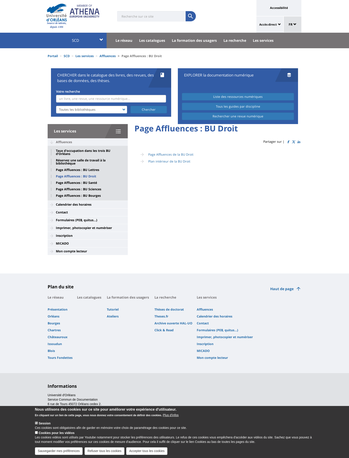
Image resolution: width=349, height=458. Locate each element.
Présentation (57, 309)
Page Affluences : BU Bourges (78, 195)
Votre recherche (68, 91)
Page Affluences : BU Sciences (78, 189)
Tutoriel (113, 309)
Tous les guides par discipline (238, 106)
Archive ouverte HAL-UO (173, 323)
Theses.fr (161, 316)
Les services (263, 40)
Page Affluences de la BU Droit (170, 154)
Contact (62, 212)
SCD (87, 40)
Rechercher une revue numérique (238, 116)
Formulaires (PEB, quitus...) (76, 220)
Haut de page (282, 288)
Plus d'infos (171, 419)
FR (292, 24)
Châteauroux (57, 337)
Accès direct (268, 24)
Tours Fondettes (60, 358)
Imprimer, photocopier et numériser (84, 228)
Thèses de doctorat (169, 309)
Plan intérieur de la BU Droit (169, 161)
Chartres (54, 330)
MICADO (62, 243)
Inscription (64, 235)
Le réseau (124, 40)
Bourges (54, 323)
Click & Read (164, 330)
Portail (53, 56)
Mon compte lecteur (71, 251)
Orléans (53, 316)
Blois (51, 351)
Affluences (107, 56)
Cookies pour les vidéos (57, 436)
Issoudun (55, 344)
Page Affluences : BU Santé (76, 182)
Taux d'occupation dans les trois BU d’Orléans (83, 152)
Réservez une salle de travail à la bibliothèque (81, 162)
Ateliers (113, 316)
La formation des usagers (194, 40)
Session (45, 427)
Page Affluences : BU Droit (76, 176)
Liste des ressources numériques (238, 96)
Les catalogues (152, 40)
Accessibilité (279, 8)
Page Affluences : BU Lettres (77, 169)
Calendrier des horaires (73, 204)
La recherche (234, 40)
